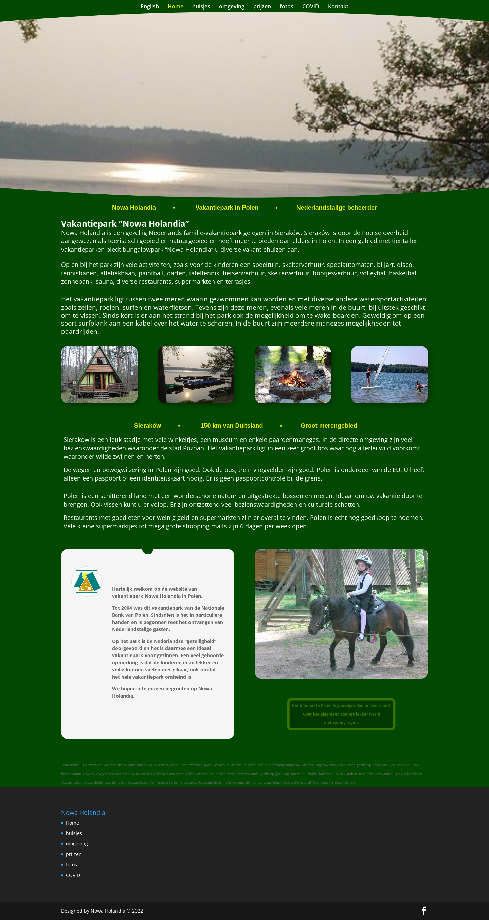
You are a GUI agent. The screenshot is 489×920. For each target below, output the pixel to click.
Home (175, 7)
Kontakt (338, 7)
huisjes (201, 7)
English (150, 7)
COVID (310, 7)
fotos (286, 7)
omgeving (231, 7)
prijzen (262, 7)
